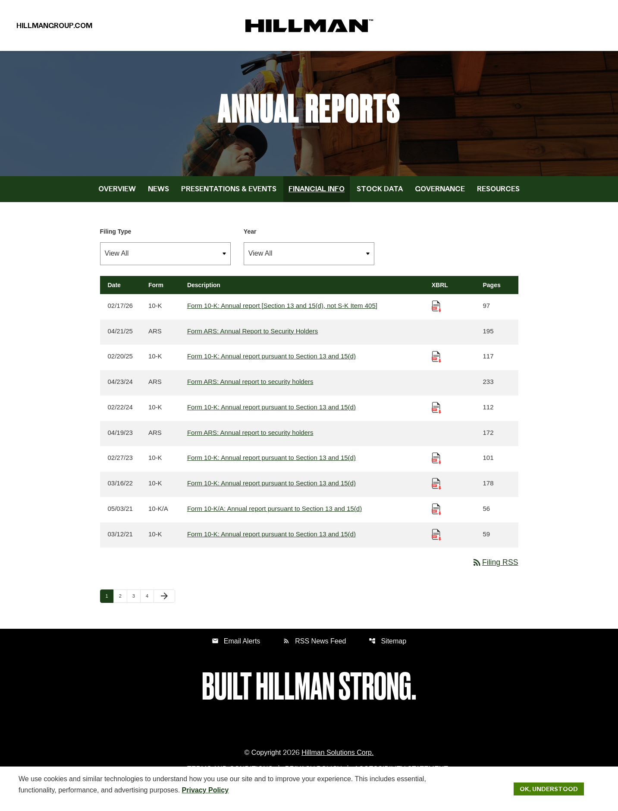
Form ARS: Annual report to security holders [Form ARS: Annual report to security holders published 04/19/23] (250, 441)
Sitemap (388, 651)
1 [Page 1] (109, 605)
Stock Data (380, 197)
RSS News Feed (314, 651)
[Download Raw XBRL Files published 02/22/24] (436, 416)
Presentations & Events (228, 197)
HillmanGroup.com (54, 27)
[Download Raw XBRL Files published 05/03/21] (436, 518)
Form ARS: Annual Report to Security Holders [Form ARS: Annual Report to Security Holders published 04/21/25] (252, 339)
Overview (117, 197)
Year (250, 240)
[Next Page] (164, 606)
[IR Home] (309, 28)
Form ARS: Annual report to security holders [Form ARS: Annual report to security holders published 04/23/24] (250, 390)
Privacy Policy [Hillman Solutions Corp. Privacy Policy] (205, 789)
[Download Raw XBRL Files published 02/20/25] (436, 365)
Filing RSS (494, 572)
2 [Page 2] (123, 605)
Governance (440, 197)
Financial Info (317, 197)
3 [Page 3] (136, 605)
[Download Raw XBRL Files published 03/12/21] (436, 543)
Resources (498, 197)
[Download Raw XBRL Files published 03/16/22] (436, 492)
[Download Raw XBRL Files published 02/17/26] (436, 314)
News (158, 197)
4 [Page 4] (149, 605)
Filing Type (116, 240)
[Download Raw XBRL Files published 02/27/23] (436, 467)
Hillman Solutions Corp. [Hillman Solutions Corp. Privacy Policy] (337, 762)
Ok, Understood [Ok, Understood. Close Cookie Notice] (549, 788)
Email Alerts (236, 651)
